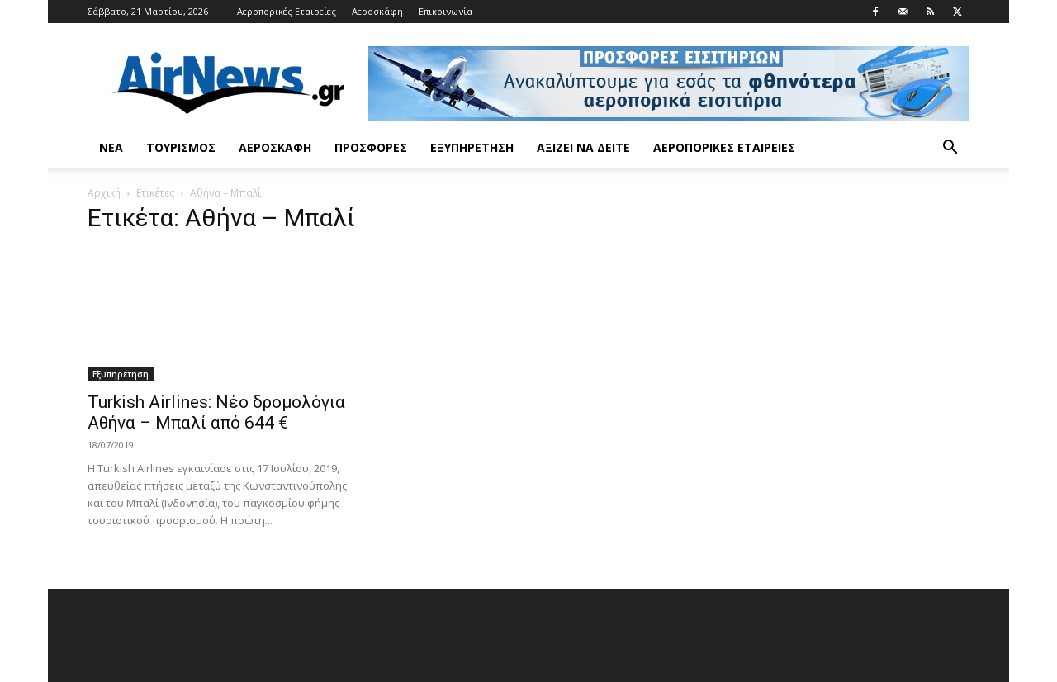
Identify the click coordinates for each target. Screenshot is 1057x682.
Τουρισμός (181, 147)
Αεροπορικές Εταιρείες (286, 11)
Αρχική (104, 193)
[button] (949, 149)
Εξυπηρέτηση (472, 147)
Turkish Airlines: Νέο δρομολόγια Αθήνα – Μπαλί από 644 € (216, 412)
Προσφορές (370, 147)
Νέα (111, 147)
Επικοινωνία (445, 11)
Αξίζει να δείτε (583, 147)
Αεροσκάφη (377, 11)
